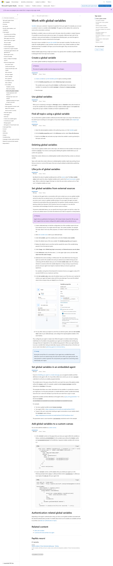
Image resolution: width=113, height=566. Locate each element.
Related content (99, 42)
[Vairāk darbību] (80, 16)
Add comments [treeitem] (8, 72)
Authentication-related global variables (102, 39)
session (63, 177)
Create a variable (40, 78)
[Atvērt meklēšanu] (104, 2)
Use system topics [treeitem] (9, 64)
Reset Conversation (71, 179)
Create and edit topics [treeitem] (10, 66)
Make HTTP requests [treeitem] (9, 108)
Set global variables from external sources (103, 30)
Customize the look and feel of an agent (44, 532)
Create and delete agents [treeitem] (9, 36)
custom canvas (52, 427)
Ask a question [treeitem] (8, 78)
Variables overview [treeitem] (10, 86)
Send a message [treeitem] (8, 76)
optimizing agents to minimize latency (55, 347)
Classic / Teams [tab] (42, 74)
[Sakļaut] (17, 14)
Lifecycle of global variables (102, 27)
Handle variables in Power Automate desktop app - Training (45, 546)
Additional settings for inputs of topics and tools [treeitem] (12, 101)
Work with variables (39, 530)
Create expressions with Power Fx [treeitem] (11, 93)
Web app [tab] (35, 74)
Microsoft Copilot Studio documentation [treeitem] (8, 21)
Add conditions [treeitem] (8, 82)
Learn (33, 15)
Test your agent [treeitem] (7, 42)
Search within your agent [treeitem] (9, 40)
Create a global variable (101, 18)
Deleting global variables (101, 25)
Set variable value (43, 234)
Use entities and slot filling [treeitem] (10, 34)
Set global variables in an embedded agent (101, 33)
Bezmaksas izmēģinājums (104, 5)
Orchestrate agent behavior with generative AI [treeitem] (11, 51)
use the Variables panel (51, 78)
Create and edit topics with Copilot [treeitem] (11, 69)
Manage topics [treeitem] (8, 104)
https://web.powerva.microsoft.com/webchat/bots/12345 (60, 409)
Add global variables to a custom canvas (103, 36)
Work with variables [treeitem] (10, 88)
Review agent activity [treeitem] (8, 54)
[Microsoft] (3, 2)
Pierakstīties (108, 2)
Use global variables (100, 20)
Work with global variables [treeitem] (12, 91)
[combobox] (10, 18)
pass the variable (52, 42)
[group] (58, 458)
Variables (34, 26)
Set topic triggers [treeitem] (9, 74)
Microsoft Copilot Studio (42, 15)
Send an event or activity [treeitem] (10, 110)
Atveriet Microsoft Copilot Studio (89, 5)
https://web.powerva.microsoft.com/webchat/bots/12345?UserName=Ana (54, 415)
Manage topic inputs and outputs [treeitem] (11, 97)
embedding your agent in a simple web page (48, 375)
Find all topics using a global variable (102, 23)
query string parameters (71, 396)
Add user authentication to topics (48, 520)
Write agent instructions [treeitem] (9, 38)
